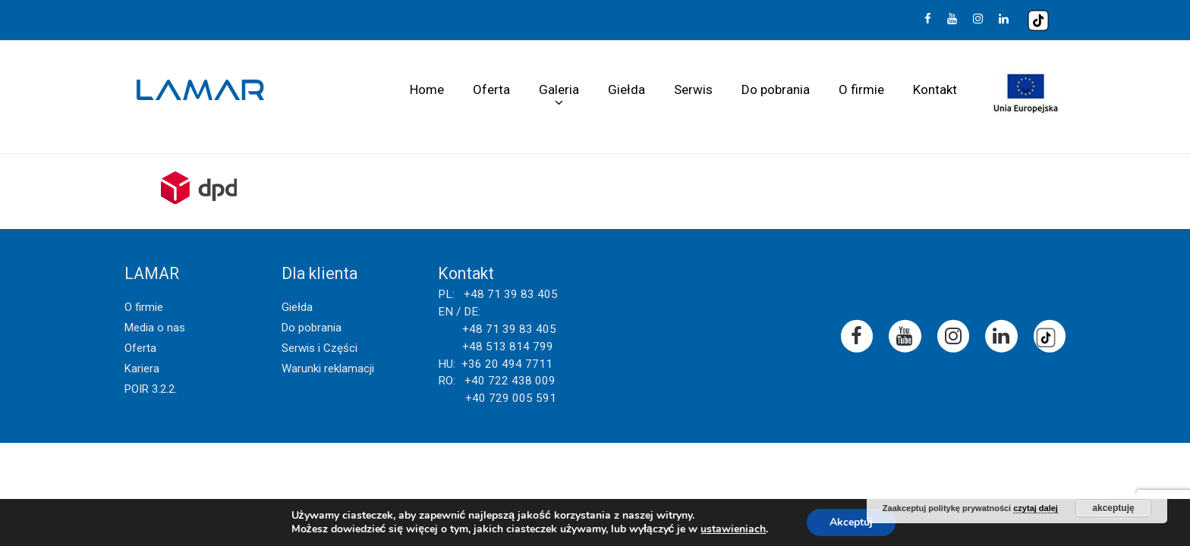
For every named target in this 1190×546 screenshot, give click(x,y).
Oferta (491, 89)
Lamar (200, 90)
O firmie (861, 89)
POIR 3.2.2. (150, 389)
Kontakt (935, 89)
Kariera (141, 368)
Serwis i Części (319, 348)
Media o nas (154, 327)
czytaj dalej (1035, 508)
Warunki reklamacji (328, 368)
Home (427, 89)
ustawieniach (733, 529)
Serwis (693, 89)
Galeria (559, 89)
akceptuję (1113, 508)
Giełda (626, 89)
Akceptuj (851, 522)
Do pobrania (775, 89)
